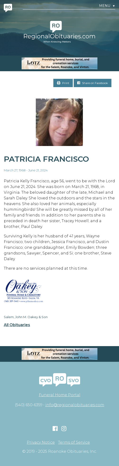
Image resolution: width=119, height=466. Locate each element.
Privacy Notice (41, 442)
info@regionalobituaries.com (74, 405)
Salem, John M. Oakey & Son (26, 317)
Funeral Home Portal (59, 395)
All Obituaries (17, 325)
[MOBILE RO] (59, 63)
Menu (107, 6)
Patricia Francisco (46, 159)
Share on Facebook (92, 83)
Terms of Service (74, 442)
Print (63, 83)
